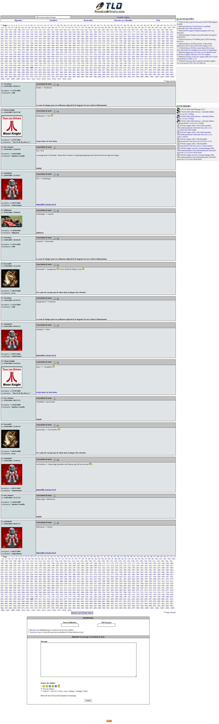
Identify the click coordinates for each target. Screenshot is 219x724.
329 (82, 41)
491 (74, 50)
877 (146, 70)
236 (36, 36)
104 (173, 27)
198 (48, 34)
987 (91, 77)
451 (78, 47)
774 (57, 65)
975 (40, 77)
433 (2, 47)
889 (23, 72)
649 (48, 59)
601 (19, 56)
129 (103, 30)
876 (142, 70)
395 (14, 45)
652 (61, 59)
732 (53, 63)
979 (57, 77)
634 (158, 56)
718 (167, 61)
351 (2, 43)
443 (44, 47)
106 (6, 30)
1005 (172, 77)
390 (167, 43)
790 (125, 65)
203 (70, 34)
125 (86, 30)
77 (79, 27)
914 (129, 72)
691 (53, 61)
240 (53, 36)
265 (159, 36)
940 (65, 74)
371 (86, 43)
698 (82, 61)
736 (70, 63)
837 (150, 68)
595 (167, 54)
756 (154, 63)
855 (53, 70)
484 (44, 50)
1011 (28, 79)
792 (133, 65)
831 (125, 68)
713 (146, 61)
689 (44, 61)
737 (74, 63)
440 (31, 47)
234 (27, 36)
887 (14, 72)
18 (58, 25)
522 (31, 52)
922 (163, 72)
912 (120, 72)
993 (116, 77)
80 (89, 27)
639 (6, 59)
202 (65, 34)
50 (165, 25)
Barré (86, 691)
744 (103, 63)
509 (150, 50)
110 (23, 30)
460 (116, 47)
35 (115, 25)
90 (122, 27)
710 (133, 61)
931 (27, 74)
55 (6, 27)
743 (99, 63)
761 (2, 65)
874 (133, 70)
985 (82, 77)
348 (163, 41)
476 (10, 50)
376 (108, 43)
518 (14, 52)
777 (70, 65)
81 (92, 27)
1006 (2, 79)
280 (48, 39)
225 (163, 34)
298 (125, 39)
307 (163, 39)
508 (146, 50)
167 (91, 32)
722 (10, 63)
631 (146, 56)
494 (86, 50)
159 (57, 32)
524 (40, 52)
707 (120, 61)
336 (112, 41)
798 (159, 65)
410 (78, 45)
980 (61, 77)
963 (163, 74)
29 (95, 25)
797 (154, 65)
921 (158, 72)
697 (78, 61)
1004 (167, 77)
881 (163, 70)
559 (14, 54)
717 (163, 61)
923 (167, 72)
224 (158, 34)
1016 (54, 79)
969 (14, 77)
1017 (59, 79)
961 (154, 74)
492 (78, 50)
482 (36, 50)
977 (48, 77)
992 (112, 77)
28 (91, 25)
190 (14, 34)
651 (57, 59)
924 (171, 72)
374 (99, 43)
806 (19, 68)
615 (78, 56)
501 (116, 50)
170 (103, 32)
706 (116, 61)
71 (59, 27)
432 (171, 45)
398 (27, 45)
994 (120, 77)
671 (142, 59)
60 (23, 27)
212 (108, 34)
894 (44, 72)
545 (129, 52)
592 (154, 54)
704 (108, 61)
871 (120, 70)
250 (95, 36)
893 (40, 72)
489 (65, 50)
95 (139, 27)
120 (65, 30)
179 (142, 32)
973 (31, 77)
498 (103, 50)
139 (145, 30)
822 (86, 68)
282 (57, 39)
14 (45, 25)
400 (36, 45)
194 (31, 34)
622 (108, 56)
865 (95, 70)
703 (103, 61)
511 (159, 50)
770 (40, 65)
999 (142, 77)
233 (23, 36)
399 (31, 45)
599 (10, 56)
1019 (69, 79)
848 (23, 70)
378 (116, 43)
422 (129, 45)
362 (48, 43)
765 (19, 65)
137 (137, 30)
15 (48, 25)
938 (57, 74)
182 (154, 32)
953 (120, 74)
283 (61, 39)
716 (158, 61)
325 (65, 41)
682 (14, 61)
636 (167, 56)
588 (137, 54)
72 (63, 27)
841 (167, 68)
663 (108, 59)
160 (61, 32)
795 (146, 65)
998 (137, 77)
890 (27, 72)
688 (40, 61)
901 (74, 72)
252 (103, 36)
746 (112, 63)
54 (3, 27)
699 (86, 61)
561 (23, 54)
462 (125, 47)
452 (82, 47)
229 (6, 36)
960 (150, 74)
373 (95, 43)
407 (65, 45)
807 (23, 68)
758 (163, 63)
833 (133, 68)
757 (159, 63)
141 (154, 30)
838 (154, 68)
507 (142, 50)
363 (53, 43)
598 (6, 56)
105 (2, 30)
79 (86, 27)
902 (78, 72)
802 (2, 68)
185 (167, 32)
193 (27, 34)
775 (61, 65)
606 (40, 56)
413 (91, 45)
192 (23, 34)
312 (10, 41)
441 (36, 47)
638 (2, 59)
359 (36, 43)
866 (99, 70)
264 (154, 36)
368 (74, 43)
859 (70, 70)
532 (74, 52)
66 (43, 27)
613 (69, 56)
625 (120, 56)
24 (78, 25)
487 (57, 50)
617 (86, 56)
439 (27, 47)
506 (137, 50)
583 (116, 54)
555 (171, 52)
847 (19, 70)
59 (19, 27)
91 (126, 27)
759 (167, 63)
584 (120, 54)
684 (23, 61)
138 (141, 30)
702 (99, 61)
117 (52, 30)
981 (65, 77)
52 (171, 25)
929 (19, 74)
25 (81, 25)
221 (146, 34)
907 (99, 72)
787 (112, 65)
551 (154, 52)
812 (44, 68)
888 (19, 72)
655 (74, 59)
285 (70, 39)
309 (171, 39)
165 (82, 32)
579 (99, 54)
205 (78, 34)
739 (82, 63)
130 (107, 30)
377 (112, 43)
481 (31, 50)
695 (70, 61)
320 (44, 41)
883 (171, 70)
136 (132, 30)
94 (136, 27)
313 (14, 41)
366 (65, 43)
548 (142, 52)
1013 (38, 79)
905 (91, 72)
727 (31, 63)
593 (159, 54)
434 (6, 47)
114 (40, 30)
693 (61, 61)
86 (109, 27)
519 (19, 52)
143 (162, 30)
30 (98, 25)
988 (95, 77)
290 (91, 39)
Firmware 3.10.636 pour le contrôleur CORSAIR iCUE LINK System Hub (193, 27)
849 (27, 70)
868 (108, 70)
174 (120, 32)
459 (112, 47)
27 (88, 25)
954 (125, 74)
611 (61, 56)
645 (31, 59)
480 (27, 50)
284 (65, 39)
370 (82, 43)
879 (154, 70)
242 (61, 36)
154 (36, 32)
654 (70, 59)
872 (125, 70)
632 (150, 56)
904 (86, 72)
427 (150, 45)
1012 (33, 79)
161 (65, 32)
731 (48, 63)
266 (163, 36)
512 (163, 50)
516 (6, 52)
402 (44, 45)
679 (2, 61)
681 (10, 61)
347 (158, 41)
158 (53, 32)
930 (23, 74)
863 (86, 70)
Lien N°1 (46, 691)
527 (53, 52)
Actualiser (53, 20)
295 (112, 39)
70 (56, 27)
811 (40, 68)
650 (53, 59)
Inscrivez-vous (35, 632)
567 (48, 54)
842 (171, 68)
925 (2, 74)
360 (40, 43)
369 (78, 43)
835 (142, 68)
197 (44, 34)
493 (82, 50)
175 (125, 32)
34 (111, 25)
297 (120, 39)
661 (99, 59)
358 (31, 43)
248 (86, 36)
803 (6, 68)
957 (137, 74)
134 (124, 30)
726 (27, 63)
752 (137, 63)
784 (99, 65)
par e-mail (52, 630)
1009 (18, 79)
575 (82, 54)
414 (95, 45)
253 (108, 36)
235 (31, 36)
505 (133, 50)
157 (48, 32)
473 (171, 47)
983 (74, 77)
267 (167, 36)
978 (53, 77)
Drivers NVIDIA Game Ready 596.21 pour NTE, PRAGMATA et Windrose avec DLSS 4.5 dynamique (197, 49)
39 (128, 25)
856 (57, 70)
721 (6, 63)
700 (91, 61)
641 (14, 59)
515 (2, 52)
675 (159, 59)
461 (120, 47)
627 (129, 56)
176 (129, 32)
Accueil (120, 17)
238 (44, 36)
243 (65, 36)
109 (19, 30)
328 (78, 41)
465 (137, 47)
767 (27, 65)
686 (31, 61)
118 (56, 30)
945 (86, 74)
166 (86, 32)
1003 (162, 77)
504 (129, 50)
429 (158, 45)
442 (40, 47)
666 (120, 59)
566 (44, 54)
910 (112, 72)
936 (48, 74)
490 (70, 50)
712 (142, 61)
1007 (7, 79)
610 (57, 56)
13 (41, 25)
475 (6, 50)
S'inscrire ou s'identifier (123, 20)
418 (112, 45)
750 (129, 63)
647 (40, 59)
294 (108, 39)
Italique (71, 691)
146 (2, 32)
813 (48, 68)
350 (171, 41)
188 (6, 34)
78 (83, 27)
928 (14, 74)
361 (44, 43)
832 (129, 68)
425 (142, 45)
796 (150, 65)
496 (95, 50)
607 (44, 56)
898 (61, 72)
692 (57, 61)
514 (171, 50)
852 (40, 70)
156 (44, 32)
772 (48, 65)
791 (129, 65)
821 (82, 68)
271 (10, 39)
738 (78, 63)
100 (156, 27)
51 (168, 25)
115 (44, 30)
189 (10, 34)
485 (48, 50)
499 (108, 50)
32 (105, 25)
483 (40, 50)
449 (70, 47)
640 (10, 59)
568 (53, 54)
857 (61, 70)
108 (14, 30)
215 (120, 34)
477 (14, 50)
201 (61, 34)
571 (65, 54)
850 (31, 70)
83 (99, 27)
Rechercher (88, 20)
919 (150, 72)
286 (74, 39)
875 (137, 70)
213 (112, 34)
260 (137, 36)
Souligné (79, 691)
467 (146, 47)
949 (103, 74)
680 (6, 61)
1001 (152, 77)
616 (82, 56)
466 (142, 47)
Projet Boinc (41, 141)
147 (6, 32)
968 (10, 77)
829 (116, 68)
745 (108, 63)
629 (137, 56)
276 (31, 39)
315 (23, 41)
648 (44, 59)
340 (129, 41)
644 (27, 59)
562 (27, 54)
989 (99, 77)
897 (57, 72)
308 (167, 39)
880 (159, 70)
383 (137, 43)
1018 (64, 79)
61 (26, 27)
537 (95, 52)
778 (74, 65)
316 (27, 41)
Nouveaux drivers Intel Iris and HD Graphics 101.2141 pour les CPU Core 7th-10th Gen (196, 62)
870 (116, 70)
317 (31, 41)
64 (36, 27)
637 (171, 56)
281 (53, 39)
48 (158, 25)
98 (149, 27)
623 (112, 56)
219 (137, 34)
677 (167, 59)
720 (2, 63)
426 (146, 45)
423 (133, 45)
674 (154, 59)
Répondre (18, 20)
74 (69, 27)
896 (53, 72)
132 (115, 30)
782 (91, 65)
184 (163, 32)
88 (116, 27)
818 (69, 68)
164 (78, 32)
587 (133, 54)
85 (106, 27)
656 (78, 59)
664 (112, 59)
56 (9, 27)
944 (82, 74)
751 (133, 63)
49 (161, 25)
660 (95, 59)
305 (154, 39)
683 (19, 61)
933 (36, 74)
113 (35, 30)
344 (146, 41)
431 (167, 45)
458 (108, 47)
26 (85, 25)
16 (51, 25)
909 (108, 72)
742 (95, 63)
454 (91, 47)
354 (14, 43)
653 (65, 59)
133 (120, 30)
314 (19, 41)
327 (74, 41)
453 (86, 47)
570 (61, 54)
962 (159, 74)
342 (137, 41)
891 (31, 72)
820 (78, 68)
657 (82, 59)
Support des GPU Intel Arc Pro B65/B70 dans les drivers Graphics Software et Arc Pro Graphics (196, 53)
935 (44, 74)
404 (53, 45)
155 (40, 32)
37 (121, 25)
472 (167, 47)
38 (125, 25)
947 (95, 74)
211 (103, 34)
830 (120, 68)
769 (36, 65)
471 (163, 47)
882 (167, 70)
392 (2, 45)
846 (14, 70)
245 (74, 36)
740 (86, 63)
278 (40, 39)
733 (57, 63)
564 (36, 54)
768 (31, 65)
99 (152, 27)
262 (146, 36)
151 (23, 32)
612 (65, 56)
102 (164, 27)
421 (125, 45)
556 (2, 54)
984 (78, 77)
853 (44, 70)
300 (133, 39)
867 (103, 70)
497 (99, 50)
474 (2, 50)
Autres (126, 17)
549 (146, 52)
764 (14, 65)
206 (82, 34)
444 (48, 47)
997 (133, 77)
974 (36, 77)
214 (116, 34)
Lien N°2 (54, 691)
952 (116, 74)
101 (160, 27)
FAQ (158, 20)
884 (2, 72)
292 (99, 39)
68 (49, 27)
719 (171, 61)
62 (29, 27)
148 (10, 32)
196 (40, 34)
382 (133, 43)
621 (103, 56)
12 (38, 25)
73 (66, 27)
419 (116, 45)
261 (142, 36)
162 (70, 32)
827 (108, 68)
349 (167, 41)
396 (19, 45)
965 (171, 74)
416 (103, 45)
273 (19, 39)
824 (95, 68)
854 (48, 70)
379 (120, 43)
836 (146, 68)
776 (65, 65)
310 (2, 41)
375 (103, 43)
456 (99, 47)
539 (103, 52)
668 (129, 59)
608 (48, 56)
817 (65, 68)
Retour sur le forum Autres (82, 613)
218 (133, 34)
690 (48, 61)
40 (131, 25)
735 (65, 63)
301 (137, 39)
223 (154, 34)
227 (171, 34)
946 (91, 74)
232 (19, 36)
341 (133, 41)
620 (99, 56)
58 (16, 27)
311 (6, 41)
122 (73, 30)
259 (133, 36)
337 (116, 41)
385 (146, 43)
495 (91, 50)
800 (167, 65)
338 (120, 41)
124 (81, 30)
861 (78, 70)
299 (129, 39)
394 (10, 45)
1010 (23, 79)
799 (163, 65)
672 (146, 59)
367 (70, 43)
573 (74, 54)
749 (125, 63)
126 (90, 30)
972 (27, 77)
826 (103, 68)
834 (137, 68)
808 (27, 68)
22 (71, 25)
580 (103, 54)
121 (69, 30)
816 (61, 68)
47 (155, 25)
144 (166, 30)
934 (40, 74)
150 (19, 32)
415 (99, 45)
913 (125, 72)
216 (125, 34)
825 (99, 68)
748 (120, 63)
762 (6, 65)
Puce (61, 691)
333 (99, 41)
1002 (157, 77)
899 (65, 72)
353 (10, 43)
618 (91, 56)
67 (46, 27)
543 (120, 52)
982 (70, 77)
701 (95, 61)
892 (36, 72)
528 (57, 52)
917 (142, 72)
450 (74, 47)
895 (48, 72)
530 (65, 52)
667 (125, 59)
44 (145, 25)
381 (129, 43)
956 (133, 74)
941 (70, 74)
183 (159, 32)
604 (31, 56)
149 (14, 32)
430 (163, 45)
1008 (13, 79)
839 (158, 68)
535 (86, 52)
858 (65, 70)
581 (108, 54)
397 (23, 45)
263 (150, 36)
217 (129, 34)
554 (167, 52)
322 (53, 41)
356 (23, 43)
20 (65, 25)
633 (154, 56)
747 (116, 63)
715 (154, 61)
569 (57, 54)
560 (19, 54)
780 (82, 65)
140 (149, 30)
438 (23, 47)
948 (99, 74)
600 (14, 56)
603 (27, 56)
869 (112, 70)
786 (108, 65)
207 (86, 34)
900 (70, 72)
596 (171, 54)
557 (6, 54)
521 (27, 52)
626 (125, 56)
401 (40, 45)
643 (23, 59)
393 (6, 45)
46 (151, 25)
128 (98, 30)
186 (171, 32)
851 (36, 70)
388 (159, 43)
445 (53, 47)
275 (27, 39)
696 (74, 61)
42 (138, 25)
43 (141, 25)
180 (146, 32)
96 (142, 27)
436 (14, 47)
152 (27, 32)
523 (36, 52)
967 (6, 77)
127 (94, 30)
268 (171, 36)
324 (61, 41)
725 (23, 63)
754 (146, 63)
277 (36, 39)
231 (14, 36)
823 (91, 68)
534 (82, 52)
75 (72, 27)
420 (120, 45)
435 (10, 47)
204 (74, 34)
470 (159, 47)
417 (108, 45)
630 (142, 56)
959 (146, 74)
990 (103, 77)
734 (61, 63)
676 (163, 59)
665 (116, 59)
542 (116, 52)
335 (108, 41)
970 (19, 77)
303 (146, 39)
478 (19, 50)
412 (86, 45)
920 (154, 72)
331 (91, 41)
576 (86, 54)
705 (112, 61)
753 (142, 63)
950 (108, 74)
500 (112, 50)
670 (137, 59)
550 (150, 52)
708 (125, 61)
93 (133, 27)
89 (119, 27)
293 (103, 39)
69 (52, 27)
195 (36, 34)
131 (111, 30)
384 (142, 43)
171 (108, 32)
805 (14, 68)
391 (171, 43)
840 (163, 68)
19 (61, 25)
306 (159, 39)
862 (82, 70)
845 (10, 70)
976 (44, 77)
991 (108, 77)
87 (112, 27)
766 (23, 65)
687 (36, 61)
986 (86, 77)
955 (129, 74)
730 (44, 63)
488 (61, 50)
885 (6, 72)
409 (74, 45)
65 (39, 27)
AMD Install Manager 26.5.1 (196, 109)
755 (150, 63)
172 (112, 32)
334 (103, 41)
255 (116, 36)
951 (112, 74)
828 (112, 68)
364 (57, 43)
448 (65, 47)
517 (10, 52)
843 (2, 70)
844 (6, 70)
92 (129, 27)
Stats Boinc (52, 141)
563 (31, 54)
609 (53, 56)
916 (137, 72)
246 (78, 36)
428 (154, 45)
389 (163, 43)
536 (91, 52)
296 (116, 39)
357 (27, 43)
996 (129, 77)
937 (53, 74)
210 (99, 34)
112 (31, 30)
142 (158, 30)
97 (146, 27)
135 (128, 30)
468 (150, 47)
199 (53, 34)
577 (91, 54)
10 (31, 25)
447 (61, 47)
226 (167, 34)
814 (53, 68)
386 (150, 43)
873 (129, 70)
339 (125, 41)
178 (137, 32)
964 (167, 74)
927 (10, 74)
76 (76, 27)
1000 (146, 77)
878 (150, 70)
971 (23, 77)
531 (70, 52)
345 (150, 41)
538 (99, 52)
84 (102, 27)
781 (86, 65)
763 (10, 65)
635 (163, 56)
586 (129, 54)
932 (31, 74)
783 (95, 65)
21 (68, 25)
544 (125, 52)
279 (44, 39)
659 (91, 59)
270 (6, 39)
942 (74, 74)
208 (91, 34)
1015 (49, 79)
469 (154, 47)
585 (125, 54)
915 (133, 72)
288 (82, 39)
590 (146, 54)
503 (125, 50)
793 (137, 65)
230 (10, 36)
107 (10, 30)
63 (33, 27)
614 (74, 56)
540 (108, 52)
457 (103, 47)
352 (6, 43)
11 (35, 25)
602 (23, 56)
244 (70, 36)
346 (154, 41)
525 (44, 52)
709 (129, 61)
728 (36, 63)
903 (82, 72)
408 (70, 45)
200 (57, 34)
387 (154, 43)
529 (61, 52)
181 (150, 32)
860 (74, 70)
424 (137, 45)
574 (78, 54)
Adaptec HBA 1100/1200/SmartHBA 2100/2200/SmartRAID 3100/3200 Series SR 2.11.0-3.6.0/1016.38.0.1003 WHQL (194, 128)
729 (40, 63)
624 (116, 56)
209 (95, 34)
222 (150, 34)
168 (95, 32)
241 (57, 36)
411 (82, 45)
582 (112, 54)
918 (146, 72)
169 (99, 32)
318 (35, 41)
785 (103, 65)
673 (150, 59)
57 (13, 27)
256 (120, 36)
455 (95, 47)
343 (142, 41)
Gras (65, 691)
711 (137, 61)
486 (53, 50)
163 (74, 32)
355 (19, 43)
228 (2, 36)
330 (86, 41)
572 (70, 54)
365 (61, 43)
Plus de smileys (48, 689)
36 (118, 25)
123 (77, 30)
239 (48, 36)
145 (171, 30)
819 (74, 68)
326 (69, 41)
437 (19, 47)
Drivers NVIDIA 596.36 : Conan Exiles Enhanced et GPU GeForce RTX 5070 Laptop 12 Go (194, 45)
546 (133, 52)
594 (163, 54)
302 (142, 39)
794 (142, 65)
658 (86, 59)
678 (171, 59)
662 (103, 59)
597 (2, 56)
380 (125, 43)
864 (91, 70)
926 (6, 74)
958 (142, 74)
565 (40, 54)
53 (175, 25)
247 (82, 36)
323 (57, 41)
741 (91, 63)
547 (137, 52)
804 (10, 68)
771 (44, 65)
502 (120, 50)
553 (163, 52)
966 (2, 77)
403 (48, 45)
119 (60, 30)
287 (78, 39)
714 (150, 61)
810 (36, 68)
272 (14, 39)
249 (91, 36)
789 (120, 65)
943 (78, 74)
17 (55, 25)
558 (10, 54)
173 (116, 32)
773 (53, 65)
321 (48, 41)
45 (148, 25)
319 (40, 41)
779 (78, 65)
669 (133, 59)
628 (133, 56)
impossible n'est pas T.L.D (46, 204)
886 (10, 72)
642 (19, 59)
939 (61, 74)
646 (36, 59)
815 (57, 68)
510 (154, 50)
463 (129, 47)
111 (27, 30)
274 (23, 39)
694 (65, 61)
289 (86, 39)
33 (108, 25)
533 (78, 52)
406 (61, 45)
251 (99, 36)
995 (125, 77)
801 (171, 65)
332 (95, 41)
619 (95, 56)
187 (2, 34)
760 (171, 63)
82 (96, 27)
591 (150, 54)
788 (116, 65)
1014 (43, 79)
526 (48, 52)
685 (27, 61)
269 (2, 39)
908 (103, 72)
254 (112, 36)
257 (125, 36)
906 (95, 72)
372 (91, 43)
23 (75, 25)
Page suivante (171, 81)
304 (150, 39)
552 (159, 52)
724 (19, 63)
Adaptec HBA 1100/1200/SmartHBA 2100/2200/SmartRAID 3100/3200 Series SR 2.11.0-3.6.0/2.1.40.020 (194, 134)
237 (40, 36)
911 (116, 72)
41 (135, 25)
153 (31, 32)
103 (169, 27)
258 (129, 36)
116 (48, 30)
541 (112, 52)
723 (14, 63)
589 (142, 54)
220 (142, 34)
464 (133, 47)
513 (167, 50)
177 (133, 32)
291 (95, 39)
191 (19, 34)
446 (57, 47)
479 (23, 50)
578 (95, 54)
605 (36, 56)
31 (101, 25)
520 (23, 52)
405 (57, 45)
